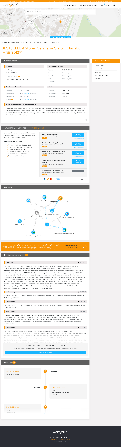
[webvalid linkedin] (67, 437)
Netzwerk (98, 72)
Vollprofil (26, 93)
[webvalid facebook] (62, 437)
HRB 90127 (55, 42)
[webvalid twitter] (64, 437)
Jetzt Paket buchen (45, 352)
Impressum (54, 439)
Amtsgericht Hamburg (41, 42)
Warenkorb (105, 5)
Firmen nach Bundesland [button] (88, 5)
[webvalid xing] (69, 437)
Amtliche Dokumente (102, 69)
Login (114, 5)
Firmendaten (99, 65)
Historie (97, 78)
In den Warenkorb (78, 135)
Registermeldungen (101, 75)
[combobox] (60, 12)
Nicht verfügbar (78, 171)
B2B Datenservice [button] (69, 5)
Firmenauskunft (16, 42)
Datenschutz (62, 439)
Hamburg (28, 42)
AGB (68, 439)
